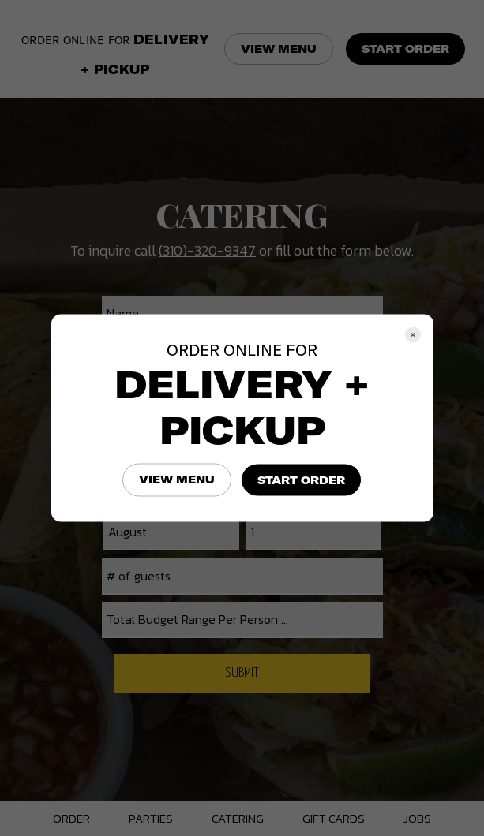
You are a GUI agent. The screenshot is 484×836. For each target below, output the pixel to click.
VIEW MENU (177, 479)
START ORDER (301, 480)
